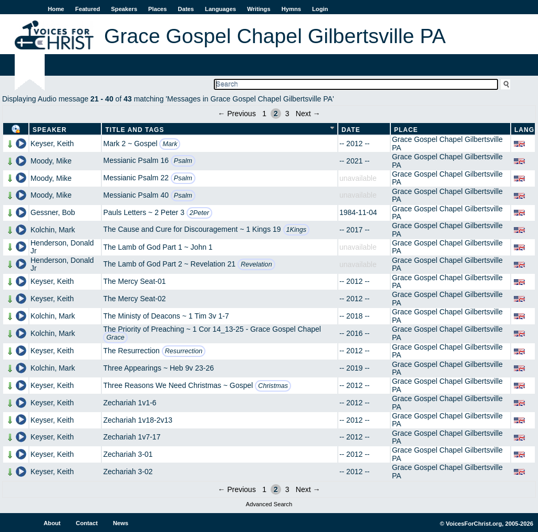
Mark (169, 144)
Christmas (273, 386)
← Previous (237, 113)
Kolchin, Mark (52, 230)
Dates (186, 9)
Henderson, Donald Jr (62, 247)
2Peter (199, 213)
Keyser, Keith (52, 143)
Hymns (291, 9)
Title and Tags (134, 130)
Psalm (183, 161)
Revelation (256, 264)
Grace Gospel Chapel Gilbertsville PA (447, 143)
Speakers (124, 9)
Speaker (50, 130)
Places (157, 9)
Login (320, 9)
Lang (524, 130)
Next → (308, 113)
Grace (115, 337)
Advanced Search (269, 504)
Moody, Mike (50, 161)
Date (351, 130)
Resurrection (183, 351)
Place (406, 130)
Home (56, 9)
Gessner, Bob (52, 212)
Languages (220, 9)
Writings (259, 9)
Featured (87, 9)
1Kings (296, 229)
